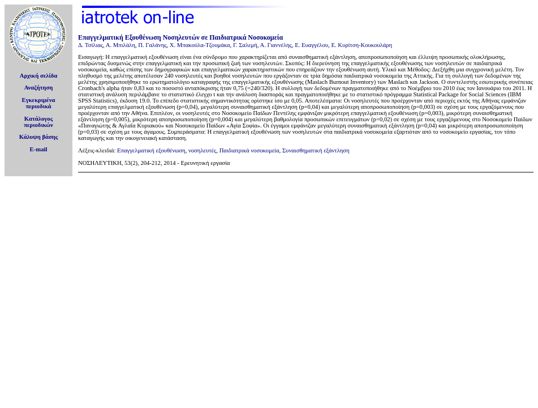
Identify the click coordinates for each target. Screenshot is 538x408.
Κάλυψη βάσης (38, 137)
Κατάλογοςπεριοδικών (38, 122)
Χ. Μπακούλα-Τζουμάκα (200, 45)
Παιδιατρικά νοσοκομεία (249, 150)
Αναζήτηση (38, 87)
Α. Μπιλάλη (120, 45)
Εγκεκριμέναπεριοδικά (38, 103)
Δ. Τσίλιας (90, 45)
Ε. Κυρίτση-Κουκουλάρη (361, 45)
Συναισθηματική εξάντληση (316, 150)
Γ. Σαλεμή (245, 45)
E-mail (39, 149)
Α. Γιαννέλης (276, 45)
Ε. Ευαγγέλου (311, 45)
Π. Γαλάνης (152, 45)
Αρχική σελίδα (39, 76)
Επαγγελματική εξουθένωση (151, 150)
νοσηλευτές (202, 150)
